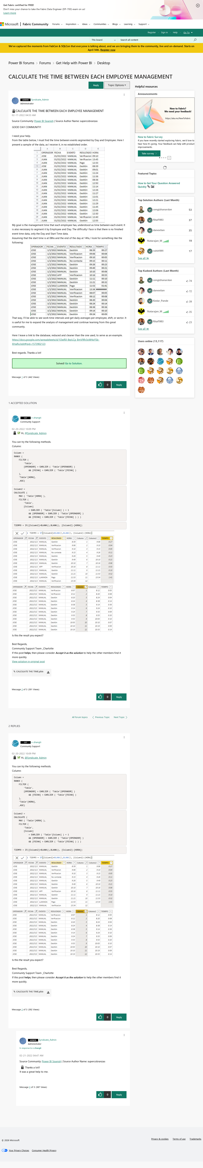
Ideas (85, 24)
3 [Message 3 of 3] (29, 1093)
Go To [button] (186, 32)
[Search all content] (159, 40)
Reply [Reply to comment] (119, 700)
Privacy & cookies (160, 1145)
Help (175, 32)
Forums (56, 24)
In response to (30, 1054)
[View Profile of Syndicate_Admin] (40, 99)
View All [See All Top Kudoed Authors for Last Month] (143, 329)
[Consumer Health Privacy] (44, 1157)
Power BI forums (21, 62)
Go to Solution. (73, 363)
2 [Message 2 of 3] (22, 692)
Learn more (9, 13)
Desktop (103, 62)
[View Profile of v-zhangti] (36, 417)
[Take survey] (149, 153)
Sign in (164, 32)
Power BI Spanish (43, 121)
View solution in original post (28, 664)
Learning (128, 24)
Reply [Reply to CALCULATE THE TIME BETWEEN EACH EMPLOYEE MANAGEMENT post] (119, 384)
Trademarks (195, 1145)
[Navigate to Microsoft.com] (9, 24)
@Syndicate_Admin (35, 433)
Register (152, 32)
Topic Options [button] (116, 85)
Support (143, 24)
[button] (96, 85)
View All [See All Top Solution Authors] (143, 258)
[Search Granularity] (104, 40)
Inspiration (71, 24)
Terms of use (179, 1145)
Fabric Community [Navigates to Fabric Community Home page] (35, 24)
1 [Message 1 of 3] (22, 377)
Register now (107, 49)
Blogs (115, 24)
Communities (100, 24)
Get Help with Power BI (74, 62)
